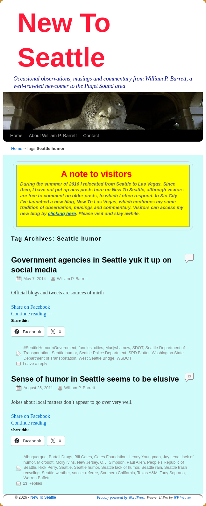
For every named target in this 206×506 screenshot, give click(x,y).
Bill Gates (83, 456)
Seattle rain (151, 467)
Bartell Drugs (60, 456)
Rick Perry (48, 467)
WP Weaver (182, 497)
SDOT (137, 347)
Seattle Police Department (102, 352)
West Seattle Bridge (96, 358)
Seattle (65, 467)
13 (189, 376)
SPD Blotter (139, 352)
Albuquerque (35, 456)
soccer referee (85, 472)
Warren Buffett (37, 477)
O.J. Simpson (112, 462)
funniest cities (91, 347)
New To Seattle (43, 497)
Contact (91, 135)
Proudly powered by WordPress (121, 497)
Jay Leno (171, 456)
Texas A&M (147, 472)
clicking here (62, 213)
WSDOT (124, 358)
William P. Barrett (72, 278)
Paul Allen (136, 462)
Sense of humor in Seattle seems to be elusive (95, 379)
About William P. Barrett (53, 135)
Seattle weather (56, 472)
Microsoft (45, 462)
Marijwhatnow (117, 347)
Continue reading (32, 313)
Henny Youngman (145, 456)
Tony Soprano (172, 472)
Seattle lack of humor (120, 467)
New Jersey (87, 462)
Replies (32, 483)
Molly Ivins (65, 462)
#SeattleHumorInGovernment (50, 347)
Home (16, 135)
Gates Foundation (110, 456)
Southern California (117, 472)
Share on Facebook (30, 307)
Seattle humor (64, 352)
